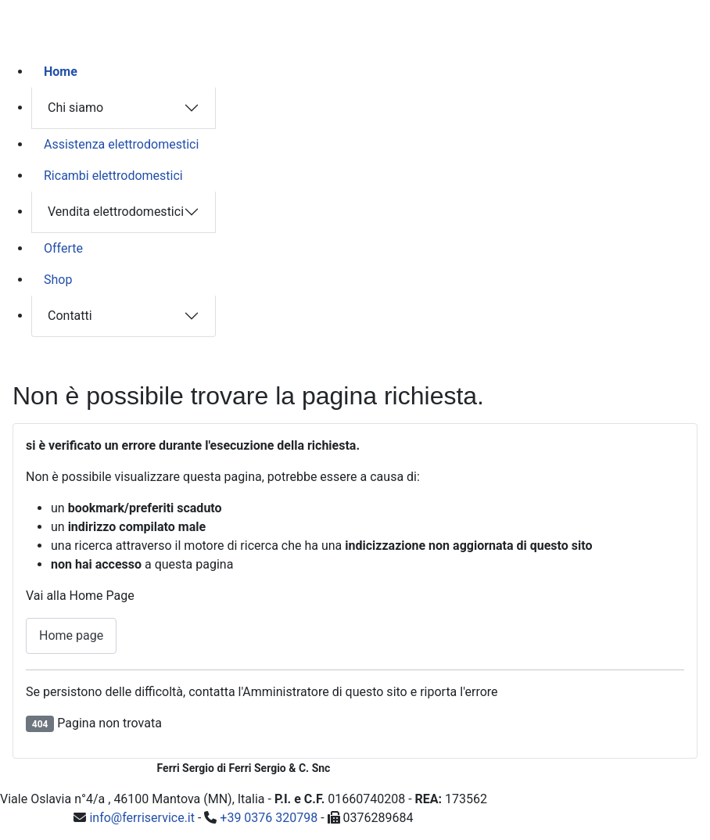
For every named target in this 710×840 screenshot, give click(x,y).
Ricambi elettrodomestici (113, 175)
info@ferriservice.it (142, 817)
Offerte (63, 248)
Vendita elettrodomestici (116, 211)
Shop (58, 279)
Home (60, 71)
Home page (71, 635)
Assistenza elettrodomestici (121, 144)
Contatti (70, 315)
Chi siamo (75, 107)
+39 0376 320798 (268, 817)
